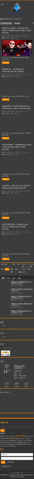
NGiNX (14, 436)
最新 (3, 278)
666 (2, 269)
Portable (2, 440)
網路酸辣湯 (12, 444)
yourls (7, 440)
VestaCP (25, 442)
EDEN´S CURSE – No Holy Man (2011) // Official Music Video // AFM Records (16, 30)
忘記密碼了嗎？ (6, 466)
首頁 (2, 19)
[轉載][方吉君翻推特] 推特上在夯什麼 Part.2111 (21, 297)
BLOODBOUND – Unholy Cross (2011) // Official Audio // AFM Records (15, 226)
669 (16, 269)
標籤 (19, 278)
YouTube (20, 435)
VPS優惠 (17, 444)
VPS (9, 446)
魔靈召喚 (2, 436)
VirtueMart (27, 438)
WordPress (14, 442)
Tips (31, 436)
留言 (13, 278)
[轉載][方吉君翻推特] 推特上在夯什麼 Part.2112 (21, 282)
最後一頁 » (22, 272)
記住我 (11, 462)
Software (13, 446)
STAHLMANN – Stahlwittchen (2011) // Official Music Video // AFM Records (17, 147)
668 (11, 269)
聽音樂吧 (7, 38)
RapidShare (21, 438)
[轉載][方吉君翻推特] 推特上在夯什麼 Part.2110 (21, 312)
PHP (6, 436)
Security (29, 444)
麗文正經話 (23, 444)
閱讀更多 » (5, 62)
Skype (27, 436)
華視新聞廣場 (12, 440)
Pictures (5, 446)
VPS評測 (6, 444)
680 (28, 269)
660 (23, 267)
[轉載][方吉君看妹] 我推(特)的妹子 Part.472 (22, 290)
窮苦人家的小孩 (8, 36)
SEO (1, 446)
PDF (29, 442)
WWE (1, 444)
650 (18, 264)
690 (11, 272)
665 (30, 267)
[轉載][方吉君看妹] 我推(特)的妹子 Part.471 (22, 304)
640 (13, 264)
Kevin (22, 477)
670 (24, 269)
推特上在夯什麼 (11, 438)
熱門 (8, 278)
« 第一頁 (4, 264)
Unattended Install (21, 440)
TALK (9, 436)
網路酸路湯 (20, 442)
